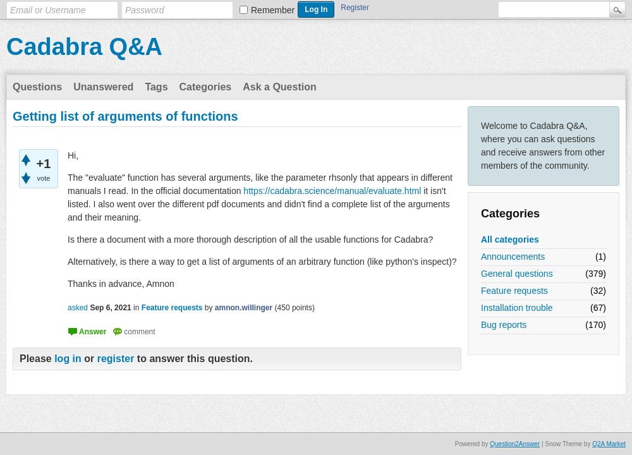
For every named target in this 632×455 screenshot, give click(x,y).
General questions (517, 274)
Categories (205, 87)
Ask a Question (279, 87)
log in (68, 358)
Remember (273, 10)
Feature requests (514, 291)
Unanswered (103, 87)
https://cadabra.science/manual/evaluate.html (332, 191)
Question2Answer (515, 443)
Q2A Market (609, 443)
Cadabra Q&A (84, 46)
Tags (156, 87)
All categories (510, 239)
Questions (37, 87)
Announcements (513, 257)
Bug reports (503, 325)
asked (78, 307)
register (116, 358)
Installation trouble (517, 308)
